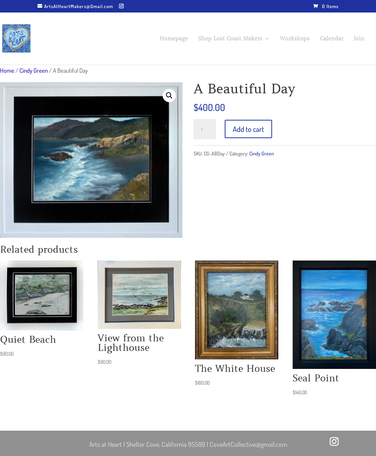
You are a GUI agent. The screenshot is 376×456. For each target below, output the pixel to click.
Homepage (173, 39)
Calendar (331, 39)
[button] (169, 95)
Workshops (295, 39)
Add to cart (248, 129)
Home (7, 70)
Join (359, 39)
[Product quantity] (205, 129)
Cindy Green (33, 70)
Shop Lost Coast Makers (230, 39)
